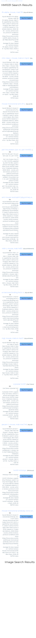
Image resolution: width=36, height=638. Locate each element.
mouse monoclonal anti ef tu (13, 104)
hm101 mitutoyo (20, 470)
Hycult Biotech (29, 12)
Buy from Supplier (26, 18)
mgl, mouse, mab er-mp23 (12, 338)
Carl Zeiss (30, 384)
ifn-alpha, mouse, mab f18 (12, 12)
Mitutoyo (30, 470)
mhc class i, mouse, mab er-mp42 (15, 58)
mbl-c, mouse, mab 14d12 (12, 248)
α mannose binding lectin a (13, 292)
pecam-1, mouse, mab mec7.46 (14, 425)
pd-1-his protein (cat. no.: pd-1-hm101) (16, 150)
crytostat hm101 (19, 384)
